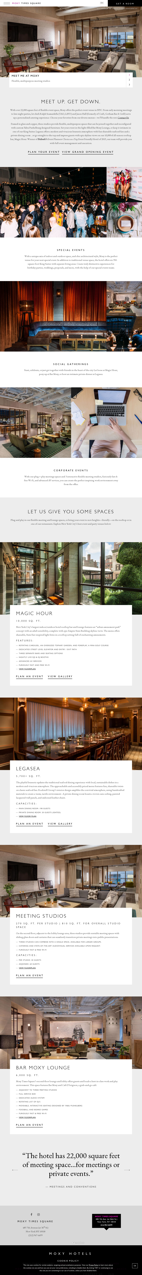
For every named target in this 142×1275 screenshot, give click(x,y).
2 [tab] (129, 80)
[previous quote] (15, 1170)
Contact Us (123, 117)
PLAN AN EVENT (30, 676)
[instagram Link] (39, 1215)
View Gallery (60, 676)
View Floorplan (27, 669)
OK (135, 1266)
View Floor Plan (27, 816)
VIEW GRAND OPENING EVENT (88, 152)
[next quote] (127, 1170)
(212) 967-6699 (35, 1235)
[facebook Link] (31, 1215)
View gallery (60, 824)
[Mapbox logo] (78, 1242)
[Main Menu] (7, 3)
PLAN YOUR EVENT (44, 152)
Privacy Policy (93, 1265)
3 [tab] (129, 85)
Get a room (125, 4)
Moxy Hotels (71, 1254)
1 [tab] (129, 75)
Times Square (26, 3)
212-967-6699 (106, 1225)
